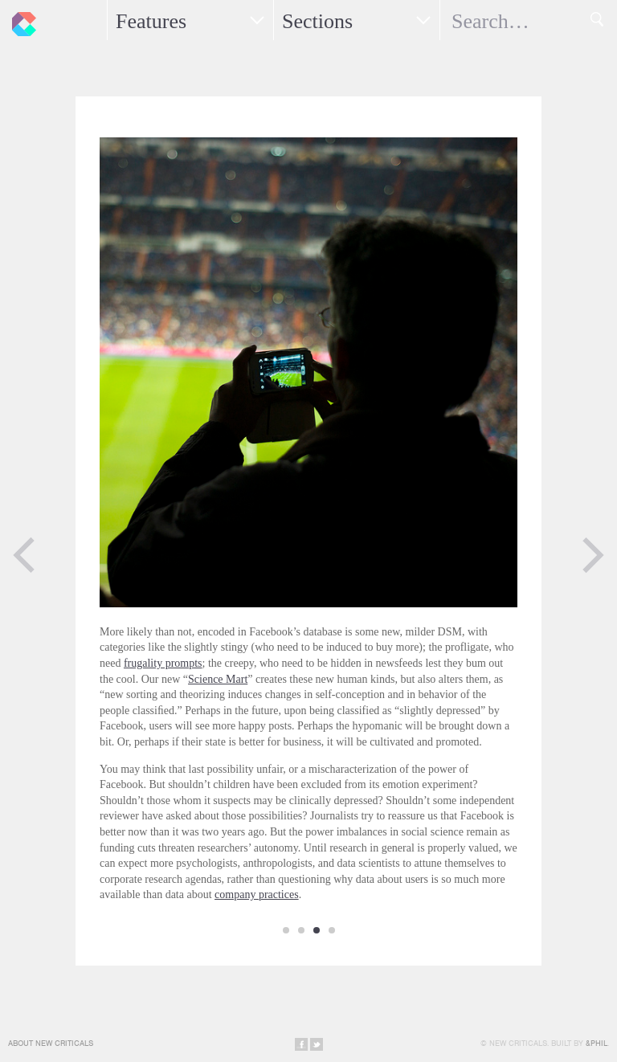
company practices (257, 894)
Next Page (593, 555)
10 (332, 930)
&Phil (596, 1043)
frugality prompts (163, 663)
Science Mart (217, 679)
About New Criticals (50, 1043)
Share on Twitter (316, 1044)
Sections (317, 21)
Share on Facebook (301, 1044)
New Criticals (20, 20)
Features (151, 21)
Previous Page (24, 555)
